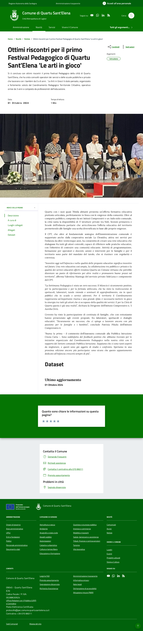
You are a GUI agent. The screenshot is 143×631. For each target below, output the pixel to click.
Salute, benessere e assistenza (86, 537)
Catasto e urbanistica (48, 545)
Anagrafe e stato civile (49, 532)
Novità (39, 27)
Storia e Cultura (113, 562)
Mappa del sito (35, 623)
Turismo (76, 545)
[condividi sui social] (113, 47)
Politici (8, 541)
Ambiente (44, 528)
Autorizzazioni (45, 541)
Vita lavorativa (79, 549)
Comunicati (111, 524)
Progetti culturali (113, 557)
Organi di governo (13, 524)
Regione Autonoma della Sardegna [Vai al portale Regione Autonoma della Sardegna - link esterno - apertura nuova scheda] (23, 3)
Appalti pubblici (46, 537)
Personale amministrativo (17, 545)
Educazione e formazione (50, 553)
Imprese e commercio (82, 528)
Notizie (109, 532)
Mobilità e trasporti (81, 532)
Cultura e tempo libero (49, 549)
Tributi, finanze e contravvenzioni (86, 541)
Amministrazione (21, 27)
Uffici (8, 532)
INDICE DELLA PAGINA (21, 207)
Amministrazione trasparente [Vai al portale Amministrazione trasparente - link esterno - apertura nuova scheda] (68, 3)
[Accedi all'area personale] (116, 3)
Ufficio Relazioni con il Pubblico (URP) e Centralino (21, 602)
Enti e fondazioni (13, 537)
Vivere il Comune (70, 27)
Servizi (52, 27)
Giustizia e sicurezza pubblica (84, 524)
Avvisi (109, 528)
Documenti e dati (13, 549)
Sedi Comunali (12, 623)
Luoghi (109, 549)
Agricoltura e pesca (47, 524)
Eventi (109, 553)
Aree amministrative (14, 528)
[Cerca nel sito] (131, 16)
